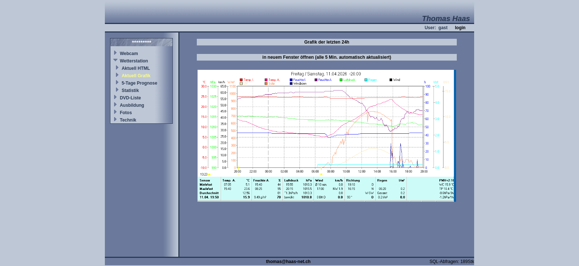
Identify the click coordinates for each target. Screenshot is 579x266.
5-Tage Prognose (139, 83)
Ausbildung (132, 105)
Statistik (130, 90)
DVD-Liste (130, 97)
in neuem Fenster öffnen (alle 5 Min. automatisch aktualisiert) (327, 57)
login (460, 27)
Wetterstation (134, 61)
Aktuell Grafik (135, 75)
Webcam (129, 53)
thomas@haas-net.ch (288, 261)
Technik (128, 120)
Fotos (126, 112)
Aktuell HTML (135, 68)
